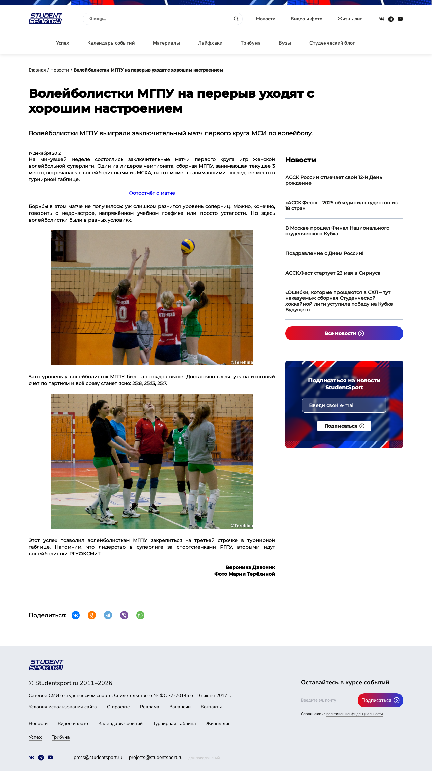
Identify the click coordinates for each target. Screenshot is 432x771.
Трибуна (251, 43)
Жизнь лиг (350, 19)
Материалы (166, 43)
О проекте (118, 707)
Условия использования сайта (63, 707)
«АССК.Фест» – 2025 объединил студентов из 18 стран (341, 205)
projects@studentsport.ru (156, 757)
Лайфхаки (210, 43)
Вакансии (180, 707)
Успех (63, 43)
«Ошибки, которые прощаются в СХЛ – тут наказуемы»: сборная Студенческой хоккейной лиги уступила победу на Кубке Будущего (339, 301)
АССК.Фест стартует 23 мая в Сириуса (332, 273)
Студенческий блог (332, 43)
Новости (265, 19)
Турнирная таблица (174, 723)
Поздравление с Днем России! (324, 253)
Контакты (211, 707)
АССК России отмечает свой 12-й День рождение (333, 180)
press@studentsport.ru (98, 757)
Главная (37, 70)
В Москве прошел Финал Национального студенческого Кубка (337, 231)
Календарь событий (110, 43)
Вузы (285, 43)
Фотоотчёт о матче (152, 193)
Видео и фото (306, 19)
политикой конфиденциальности (354, 713)
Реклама (149, 707)
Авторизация (388, 43)
